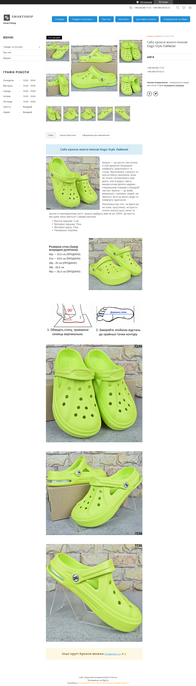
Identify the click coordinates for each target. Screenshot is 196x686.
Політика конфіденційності (116, 683)
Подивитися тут (112, 654)
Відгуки (7, 58)
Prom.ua (113, 677)
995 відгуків (146, 2)
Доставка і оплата (146, 19)
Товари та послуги (82, 19)
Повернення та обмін (175, 19)
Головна (59, 19)
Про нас (106, 19)
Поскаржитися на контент (90, 683)
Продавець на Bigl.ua (98, 680)
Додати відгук (184, 7)
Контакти (123, 19)
